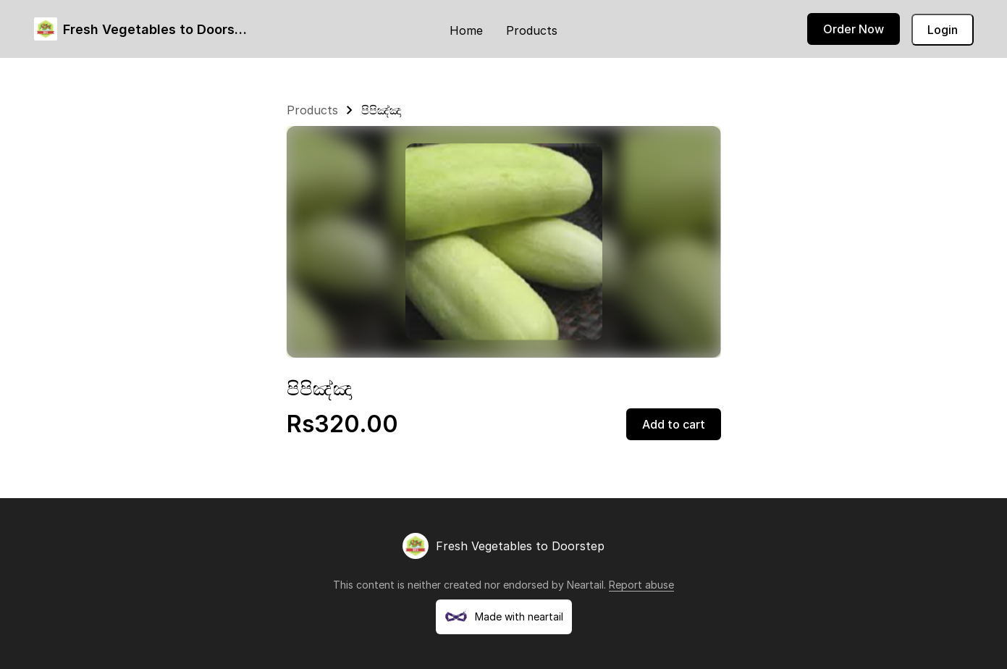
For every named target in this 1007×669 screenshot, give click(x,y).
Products (531, 30)
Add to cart (673, 424)
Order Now (853, 29)
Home (466, 30)
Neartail (585, 584)
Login (942, 29)
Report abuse (641, 584)
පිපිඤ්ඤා (381, 110)
